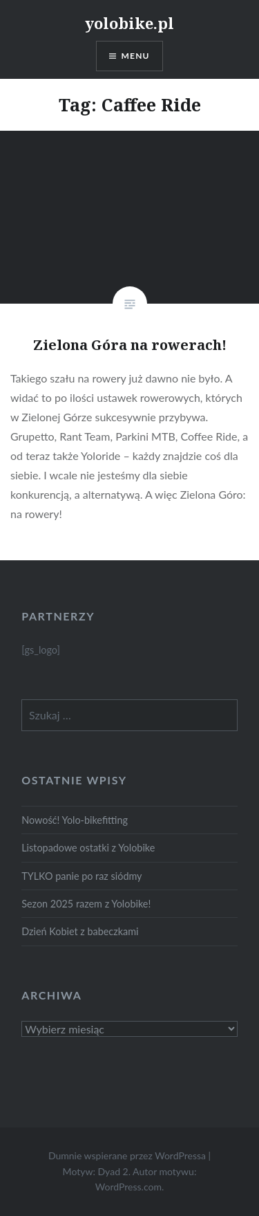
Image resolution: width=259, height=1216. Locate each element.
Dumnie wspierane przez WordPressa (127, 1155)
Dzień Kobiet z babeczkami (79, 931)
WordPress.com (128, 1186)
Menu (136, 55)
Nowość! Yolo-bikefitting (74, 820)
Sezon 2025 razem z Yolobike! (86, 904)
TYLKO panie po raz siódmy (81, 876)
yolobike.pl (129, 22)
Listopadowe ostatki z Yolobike (88, 848)
